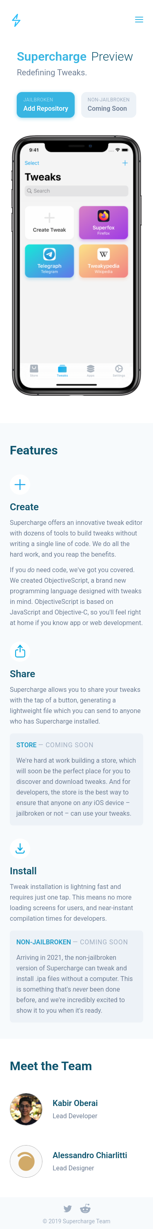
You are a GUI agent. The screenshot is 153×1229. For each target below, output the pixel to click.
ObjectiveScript (66, 580)
